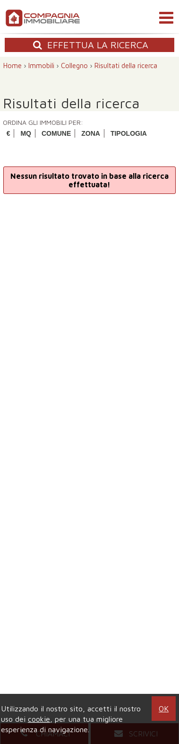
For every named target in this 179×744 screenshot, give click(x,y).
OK (164, 708)
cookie (39, 719)
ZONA (90, 133)
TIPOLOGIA (129, 133)
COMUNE (56, 133)
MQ (25, 133)
